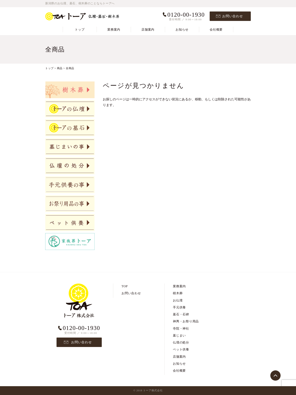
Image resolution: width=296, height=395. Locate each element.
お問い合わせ (232, 16)
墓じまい (179, 335)
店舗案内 (147, 29)
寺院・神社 (181, 328)
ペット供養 (181, 349)
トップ (79, 29)
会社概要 (216, 29)
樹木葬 (178, 293)
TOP (124, 286)
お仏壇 (178, 300)
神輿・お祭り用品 (186, 321)
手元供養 (179, 307)
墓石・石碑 (181, 314)
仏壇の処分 (181, 342)
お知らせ (182, 29)
